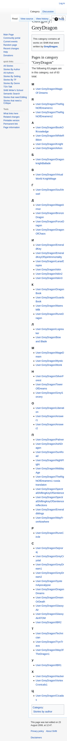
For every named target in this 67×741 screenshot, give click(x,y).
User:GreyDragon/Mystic (49, 360)
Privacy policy (37, 731)
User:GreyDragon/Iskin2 (49, 273)
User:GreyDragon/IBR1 (48, 665)
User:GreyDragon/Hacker (50, 676)
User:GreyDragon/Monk (49, 365)
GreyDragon (51, 46)
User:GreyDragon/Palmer (50, 439)
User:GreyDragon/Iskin (48, 269)
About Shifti (51, 731)
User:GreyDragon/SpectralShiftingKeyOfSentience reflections (50, 501)
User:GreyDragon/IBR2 (48, 622)
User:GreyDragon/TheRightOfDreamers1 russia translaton (50, 480)
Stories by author (42, 711)
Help (59, 19)
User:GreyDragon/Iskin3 (49, 278)
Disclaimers (36, 737)
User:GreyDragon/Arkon (49, 148)
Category (38, 707)
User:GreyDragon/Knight (49, 144)
